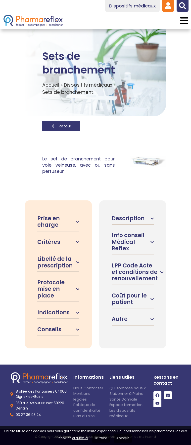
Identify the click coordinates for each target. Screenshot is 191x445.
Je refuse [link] (101, 438)
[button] (184, 20)
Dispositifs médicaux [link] (88, 85)
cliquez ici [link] (80, 438)
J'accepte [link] (123, 438)
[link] (168, 5)
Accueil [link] (50, 85)
